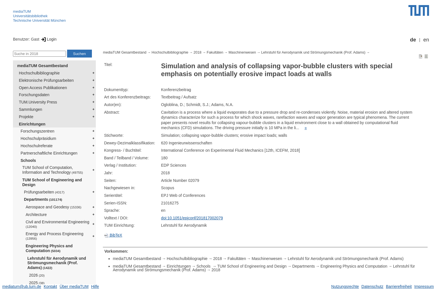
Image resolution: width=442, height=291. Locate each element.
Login (48, 39)
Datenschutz (372, 286)
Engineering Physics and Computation (49, 248)
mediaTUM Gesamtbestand (42, 65)
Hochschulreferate (37, 146)
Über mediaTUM (74, 286)
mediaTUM (22, 11)
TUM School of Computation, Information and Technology (52, 170)
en (426, 40)
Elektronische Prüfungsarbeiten (46, 80)
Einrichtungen (32, 124)
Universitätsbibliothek (30, 16)
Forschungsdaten (34, 94)
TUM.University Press (38, 102)
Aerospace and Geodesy (53, 207)
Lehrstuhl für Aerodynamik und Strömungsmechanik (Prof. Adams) (56, 263)
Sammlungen (30, 109)
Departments (43, 199)
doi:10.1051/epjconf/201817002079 (192, 218)
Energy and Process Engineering (54, 236)
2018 (198, 52)
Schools (28, 160)
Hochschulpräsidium (38, 138)
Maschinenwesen (242, 52)
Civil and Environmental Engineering (57, 224)
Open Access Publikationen (43, 87)
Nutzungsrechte (345, 286)
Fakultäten (215, 52)
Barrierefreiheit (399, 286)
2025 (37, 283)
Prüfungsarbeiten (44, 192)
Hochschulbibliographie (39, 73)
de (413, 40)
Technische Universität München (39, 20)
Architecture (36, 214)
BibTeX (113, 235)
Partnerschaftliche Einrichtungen (49, 153)
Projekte (26, 116)
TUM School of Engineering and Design (52, 182)
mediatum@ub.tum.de (21, 286)
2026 (37, 275)
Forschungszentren (37, 131)
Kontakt (50, 286)
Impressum (424, 286)
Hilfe (95, 286)
